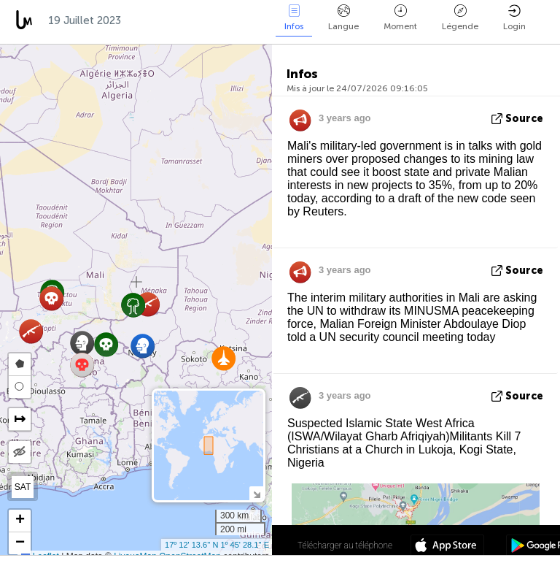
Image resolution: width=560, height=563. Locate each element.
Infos (293, 17)
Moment (400, 17)
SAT (23, 487)
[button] (223, 358)
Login (514, 17)
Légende (460, 17)
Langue (343, 17)
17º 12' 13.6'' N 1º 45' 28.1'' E (217, 544)
